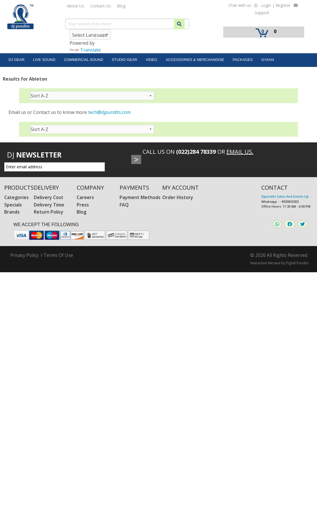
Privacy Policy (24, 255)
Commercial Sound (83, 60)
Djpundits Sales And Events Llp (285, 196)
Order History (177, 197)
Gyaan (267, 60)
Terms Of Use (58, 255)
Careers (85, 197)
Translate (85, 50)
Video (151, 60)
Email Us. (239, 151)
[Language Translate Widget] (90, 34)
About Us (75, 6)
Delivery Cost (48, 197)
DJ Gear (16, 60)
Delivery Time (49, 205)
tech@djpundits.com (109, 112)
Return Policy (48, 212)
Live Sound (44, 60)
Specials (13, 205)
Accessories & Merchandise (195, 60)
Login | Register (276, 5)
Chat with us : (243, 5)
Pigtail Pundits (297, 263)
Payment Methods (140, 197)
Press (83, 205)
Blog (121, 6)
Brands (12, 212)
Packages (243, 60)
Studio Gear (124, 60)
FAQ (124, 205)
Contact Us (100, 6)
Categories (16, 197)
